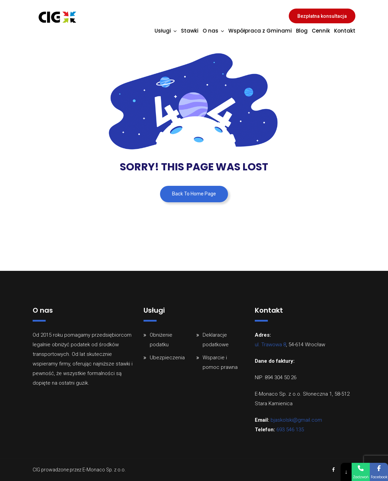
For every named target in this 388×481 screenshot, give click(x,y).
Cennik (321, 30)
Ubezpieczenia (167, 357)
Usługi (163, 30)
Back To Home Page (194, 194)
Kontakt (344, 30)
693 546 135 (290, 429)
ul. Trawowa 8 (270, 344)
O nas (210, 30)
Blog (302, 30)
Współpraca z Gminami (260, 30)
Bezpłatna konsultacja (322, 16)
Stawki (189, 30)
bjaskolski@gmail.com (296, 420)
